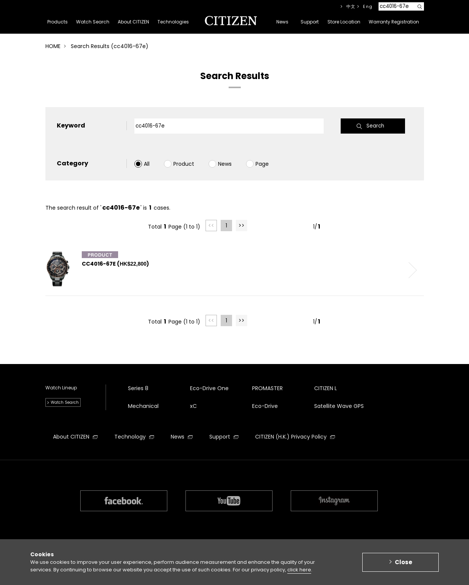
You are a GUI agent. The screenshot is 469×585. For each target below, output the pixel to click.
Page (262, 164)
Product (183, 164)
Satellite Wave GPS (339, 406)
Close (403, 565)
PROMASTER (267, 388)
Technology (134, 436)
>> (241, 225)
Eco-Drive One (209, 388)
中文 (351, 6)
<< (211, 225)
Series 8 (138, 388)
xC (193, 406)
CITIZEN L (325, 388)
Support (223, 436)
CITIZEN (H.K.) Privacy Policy (295, 436)
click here (299, 572)
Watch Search (65, 402)
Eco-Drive (265, 406)
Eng (367, 6)
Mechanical (143, 406)
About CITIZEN (75, 436)
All (147, 164)
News (225, 164)
